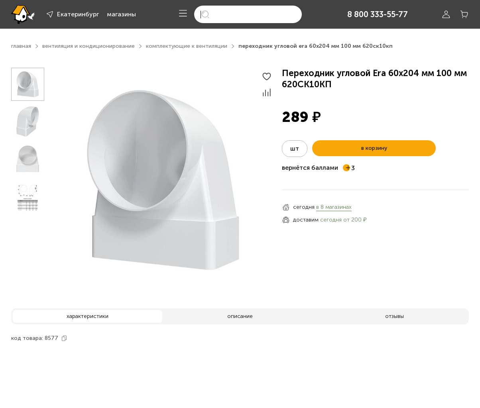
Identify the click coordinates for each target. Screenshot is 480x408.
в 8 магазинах (334, 207)
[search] (248, 14)
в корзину (374, 148)
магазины (121, 14)
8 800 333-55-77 (377, 14)
